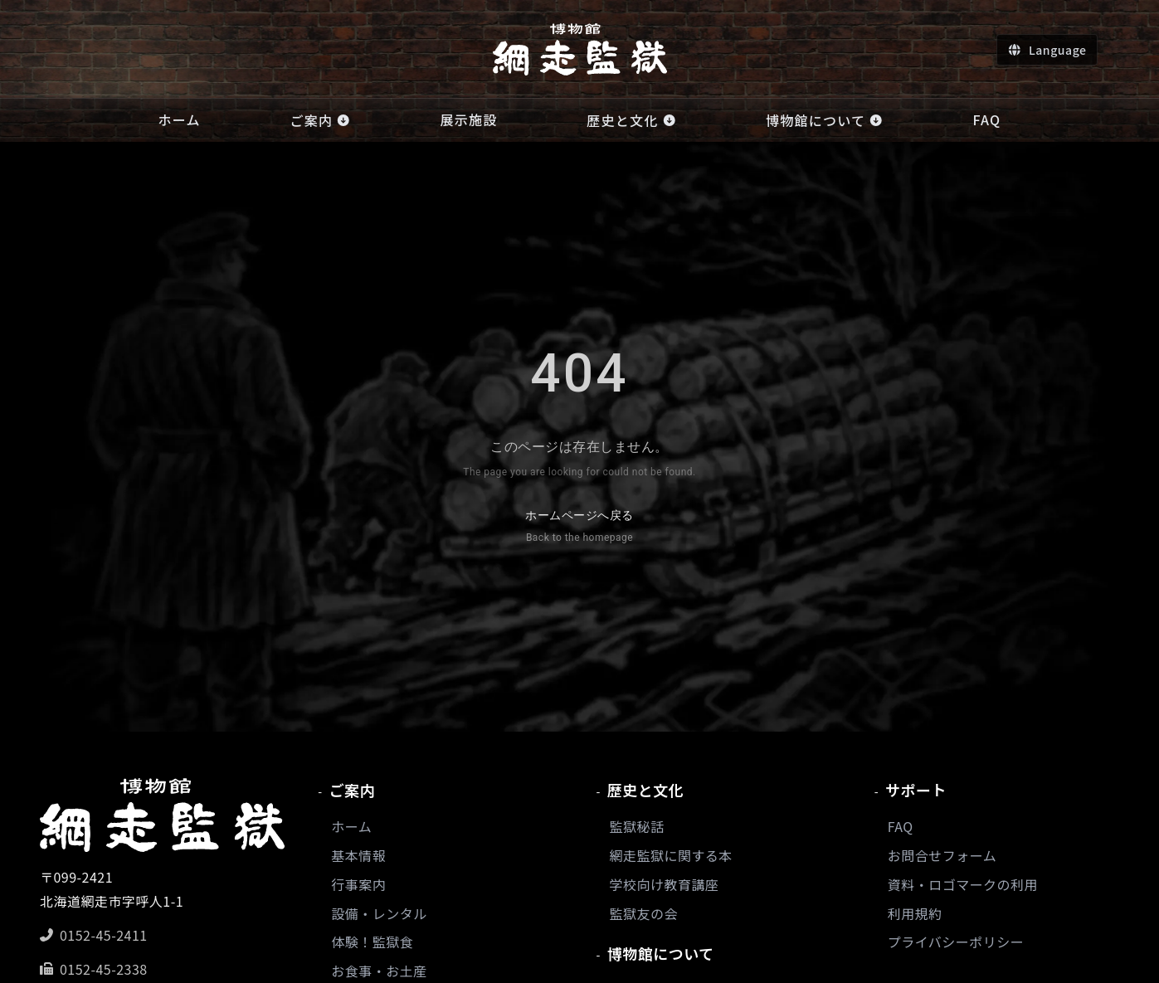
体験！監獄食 (372, 941)
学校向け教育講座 (664, 884)
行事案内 (358, 884)
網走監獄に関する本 (671, 855)
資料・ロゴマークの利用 (963, 884)
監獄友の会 (644, 913)
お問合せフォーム (942, 855)
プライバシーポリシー (956, 941)
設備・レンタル (378, 913)
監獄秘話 (637, 826)
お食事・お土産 (378, 971)
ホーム (351, 826)
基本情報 (358, 855)
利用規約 (915, 913)
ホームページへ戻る (579, 528)
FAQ (900, 826)
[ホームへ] (580, 49)
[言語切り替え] (1046, 50)
